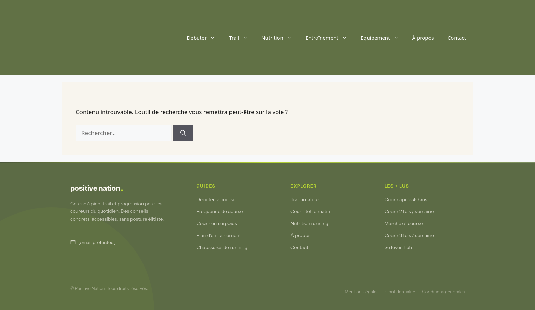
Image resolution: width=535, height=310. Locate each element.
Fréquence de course (219, 211)
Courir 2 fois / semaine (409, 211)
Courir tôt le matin (310, 211)
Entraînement (330, 37)
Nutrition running (309, 223)
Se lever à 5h (398, 247)
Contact (457, 37)
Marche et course (403, 223)
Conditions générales (443, 291)
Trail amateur (304, 199)
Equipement (383, 37)
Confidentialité (400, 291)
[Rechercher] (183, 133)
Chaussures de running (221, 247)
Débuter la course (215, 199)
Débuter (204, 37)
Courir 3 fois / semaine (409, 235)
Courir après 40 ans (405, 199)
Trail (241, 37)
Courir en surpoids (216, 223)
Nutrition (280, 37)
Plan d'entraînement (218, 235)
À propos (423, 37)
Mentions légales (361, 291)
